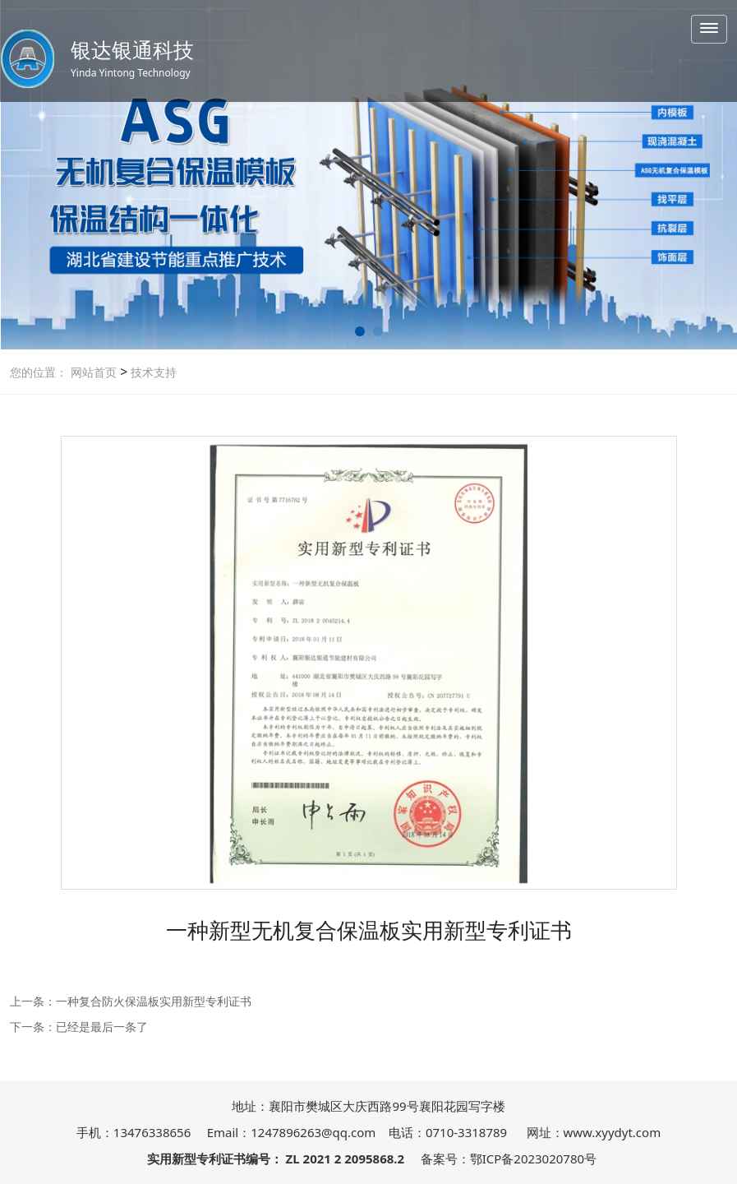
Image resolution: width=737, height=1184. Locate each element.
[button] (360, 331)
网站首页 (94, 372)
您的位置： (38, 372)
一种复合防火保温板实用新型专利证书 (153, 1001)
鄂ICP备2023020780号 (533, 1158)
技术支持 (152, 372)
